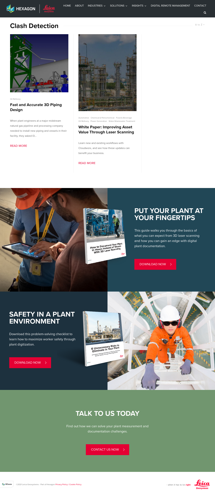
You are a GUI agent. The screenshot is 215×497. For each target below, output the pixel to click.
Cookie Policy (75, 484)
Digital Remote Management (170, 5)
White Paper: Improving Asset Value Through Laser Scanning (106, 130)
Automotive (83, 118)
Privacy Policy (61, 484)
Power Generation (99, 121)
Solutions (117, 5)
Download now (153, 264)
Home (67, 5)
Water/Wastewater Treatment (122, 121)
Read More (18, 145)
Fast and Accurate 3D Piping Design (36, 107)
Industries (95, 5)
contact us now (105, 449)
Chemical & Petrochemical (102, 118)
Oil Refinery (15, 99)
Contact (200, 5)
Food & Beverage (124, 118)
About (79, 5)
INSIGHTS (137, 5)
